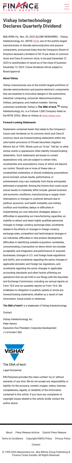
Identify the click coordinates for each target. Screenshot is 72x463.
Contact (36, 444)
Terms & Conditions (12, 438)
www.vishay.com (51, 115)
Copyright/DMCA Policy (39, 438)
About (9, 432)
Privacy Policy (62, 438)
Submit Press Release (54, 432)
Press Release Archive (27, 432)
